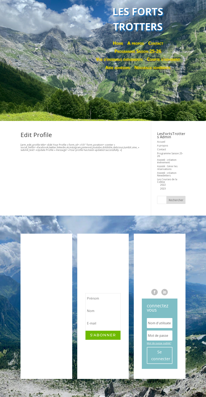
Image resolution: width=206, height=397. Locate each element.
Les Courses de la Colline (167, 181)
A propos (135, 43)
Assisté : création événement (166, 161)
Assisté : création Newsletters (166, 174)
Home (118, 43)
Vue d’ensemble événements (119, 59)
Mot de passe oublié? (159, 343)
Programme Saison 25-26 (137, 51)
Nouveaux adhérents (152, 67)
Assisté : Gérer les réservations (167, 168)
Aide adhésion (117, 67)
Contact (155, 43)
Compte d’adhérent (163, 59)
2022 (163, 184)
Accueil (161, 141)
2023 (163, 188)
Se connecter (160, 355)
